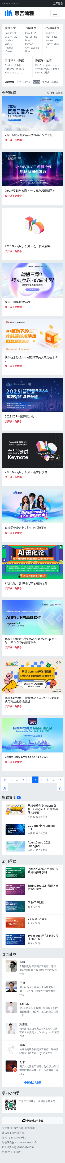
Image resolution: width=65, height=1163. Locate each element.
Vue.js (8, 44)
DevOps (39, 65)
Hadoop (9, 72)
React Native (51, 38)
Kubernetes (11, 68)
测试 (46, 72)
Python (29, 44)
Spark (18, 72)
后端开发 (30, 28)
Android (49, 33)
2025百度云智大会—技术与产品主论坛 (29, 135)
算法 (21, 68)
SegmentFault (10, 3)
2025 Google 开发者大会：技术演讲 (27, 246)
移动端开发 (52, 28)
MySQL (48, 68)
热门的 (50, 92)
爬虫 (27, 51)
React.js (9, 47)
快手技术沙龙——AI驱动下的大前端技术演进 (31, 359)
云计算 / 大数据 (14, 60)
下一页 (60, 784)
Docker (9, 65)
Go (26, 36)
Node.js (9, 40)
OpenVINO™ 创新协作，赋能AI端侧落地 (30, 190)
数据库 (39, 68)
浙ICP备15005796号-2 (14, 1137)
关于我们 (7, 1127)
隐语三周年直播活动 (17, 302)
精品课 (27, 82)
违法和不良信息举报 (13, 1132)
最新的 (59, 92)
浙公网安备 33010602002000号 (19, 1142)
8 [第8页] (47, 780)
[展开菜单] (55, 13)
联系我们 (30, 1127)
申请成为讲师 (32, 1083)
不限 (19, 82)
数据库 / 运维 (43, 60)
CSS (7, 36)
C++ (27, 47)
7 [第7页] (41, 780)
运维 (47, 65)
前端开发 (10, 28)
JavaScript (10, 33)
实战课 (36, 82)
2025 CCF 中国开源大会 (19, 416)
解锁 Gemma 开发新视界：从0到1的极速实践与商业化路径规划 (32, 699)
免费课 (45, 82)
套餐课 (55, 82)
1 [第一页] (11, 780)
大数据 (17, 65)
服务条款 (18, 1127)
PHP (33, 33)
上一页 (4, 784)
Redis (56, 68)
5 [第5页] (29, 780)
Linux (55, 65)
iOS (47, 36)
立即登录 (58, 3)
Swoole (35, 47)
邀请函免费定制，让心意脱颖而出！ (27, 528)
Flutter (49, 44)
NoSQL (39, 72)
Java (27, 33)
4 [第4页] (23, 780)
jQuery (8, 51)
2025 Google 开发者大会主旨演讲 (26, 472)
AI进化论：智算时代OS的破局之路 (26, 583)
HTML (13, 36)
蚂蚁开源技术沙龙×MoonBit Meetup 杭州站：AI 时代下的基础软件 (31, 640)
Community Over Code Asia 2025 (26, 757)
